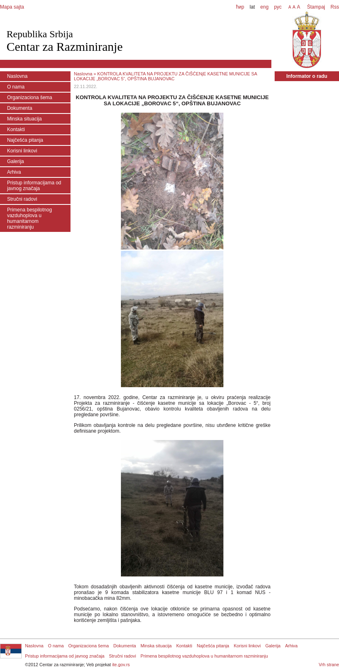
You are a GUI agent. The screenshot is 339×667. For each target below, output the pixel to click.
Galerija (15, 161)
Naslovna (17, 76)
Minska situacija (24, 119)
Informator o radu (306, 76)
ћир (240, 7)
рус (277, 7)
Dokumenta (19, 108)
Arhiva (14, 172)
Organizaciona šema (29, 97)
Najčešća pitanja (25, 140)
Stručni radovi (22, 199)
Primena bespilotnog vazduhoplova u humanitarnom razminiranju (29, 218)
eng (264, 7)
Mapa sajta (12, 7)
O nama (16, 87)
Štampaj (316, 7)
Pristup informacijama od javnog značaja (34, 185)
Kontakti (16, 129)
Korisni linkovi (22, 151)
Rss (334, 7)
